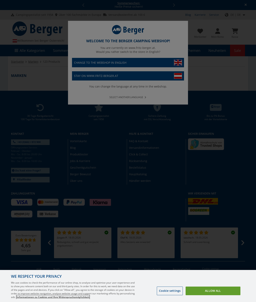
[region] (128, 286)
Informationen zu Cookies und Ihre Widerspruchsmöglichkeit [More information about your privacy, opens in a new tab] (53, 297)
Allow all (213, 291)
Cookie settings (170, 291)
